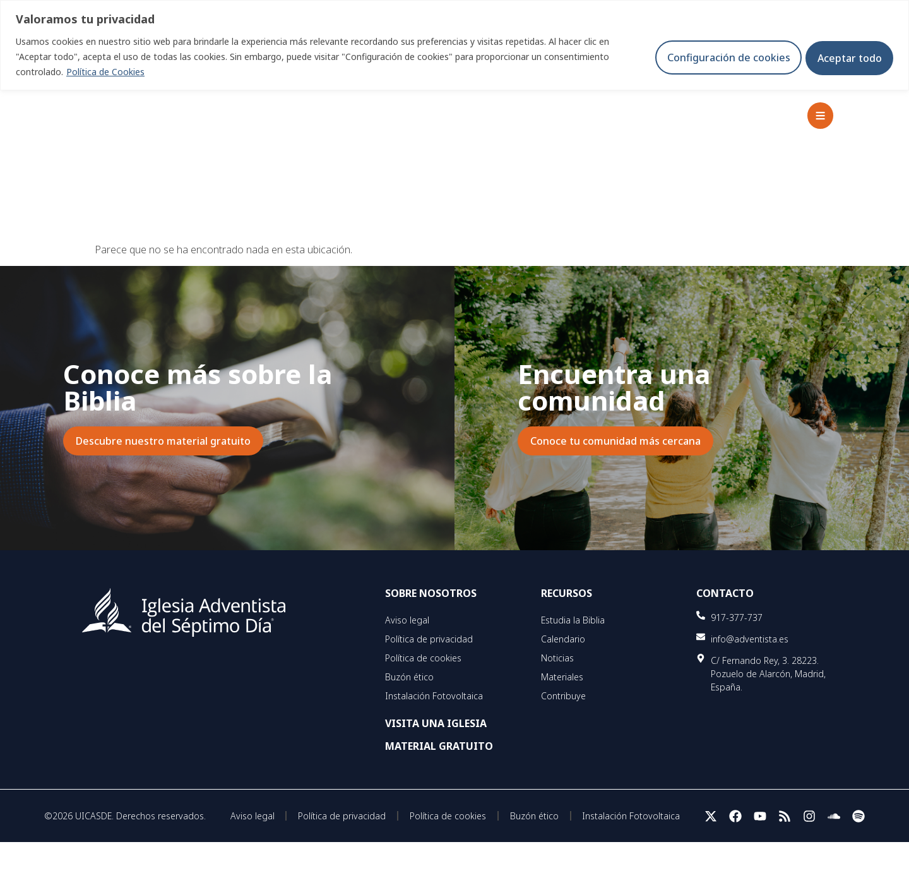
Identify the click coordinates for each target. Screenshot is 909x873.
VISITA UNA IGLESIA (436, 723)
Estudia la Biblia (573, 620)
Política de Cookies (105, 72)
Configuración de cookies (720, 57)
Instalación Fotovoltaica (434, 696)
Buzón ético (409, 677)
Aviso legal (407, 620)
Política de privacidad (429, 639)
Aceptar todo (847, 57)
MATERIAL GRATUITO (439, 746)
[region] (454, 45)
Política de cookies (423, 658)
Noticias (557, 658)
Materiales (562, 677)
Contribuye (563, 696)
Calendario (563, 639)
